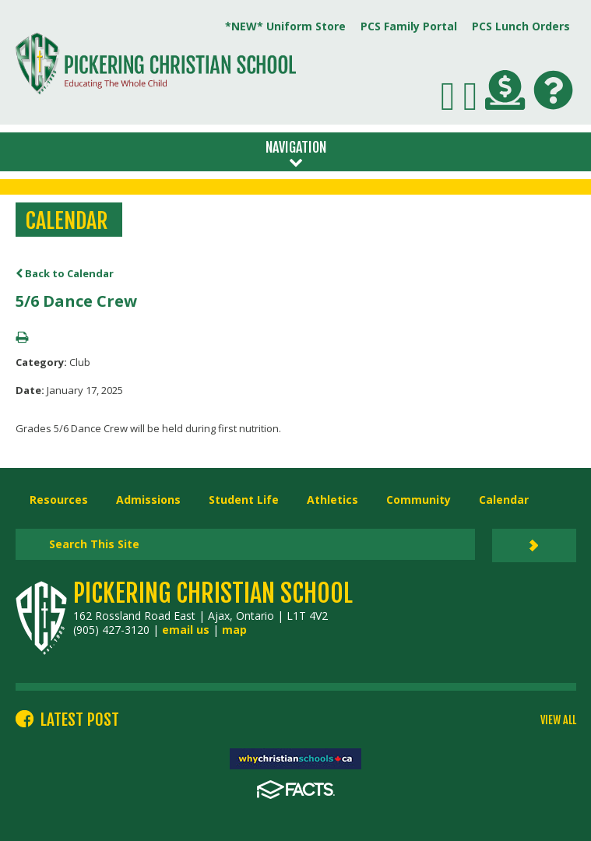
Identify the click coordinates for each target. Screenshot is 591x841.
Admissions (148, 499)
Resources (59, 499)
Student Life (244, 499)
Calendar (504, 499)
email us (185, 629)
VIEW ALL (558, 720)
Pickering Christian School (213, 593)
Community (418, 499)
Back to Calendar (65, 273)
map (234, 629)
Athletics (332, 499)
